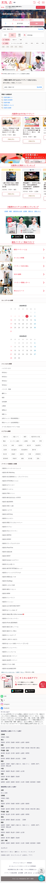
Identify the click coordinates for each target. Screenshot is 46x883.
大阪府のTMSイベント (8, 493)
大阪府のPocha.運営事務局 (9, 622)
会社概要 (20, 873)
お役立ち (24, 855)
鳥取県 (3, 771)
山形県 (22, 742)
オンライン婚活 (14, 441)
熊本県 (18, 782)
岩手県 (8, 742)
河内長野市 (24, 449)
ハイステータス (6, 368)
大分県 (22, 782)
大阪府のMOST (6, 556)
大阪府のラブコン (7, 526)
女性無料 (4, 401)
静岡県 (8, 758)
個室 (3, 397)
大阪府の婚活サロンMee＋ (9, 631)
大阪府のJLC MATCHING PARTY (11, 606)
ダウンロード (40, 7)
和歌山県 (8, 766)
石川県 (13, 753)
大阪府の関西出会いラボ (9, 576)
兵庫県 (33, 764)
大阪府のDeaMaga (7, 581)
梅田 (21, 39)
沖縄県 (38, 782)
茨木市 (5, 454)
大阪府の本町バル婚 (7, 506)
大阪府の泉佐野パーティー (9, 660)
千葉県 (22, 748)
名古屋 (18, 758)
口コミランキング (16, 855)
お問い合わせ (28, 873)
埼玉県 (18, 748)
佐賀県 (8, 782)
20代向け (4, 372)
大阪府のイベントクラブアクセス (11, 572)
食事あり (4, 410)
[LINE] (23, 696)
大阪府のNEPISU (6, 535)
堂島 (38, 458)
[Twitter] (23, 700)
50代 (43, 43)
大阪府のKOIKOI (6, 539)
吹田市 (20, 445)
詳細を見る (11, 139)
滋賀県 (3, 764)
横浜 (38, 748)
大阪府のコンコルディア (9, 635)
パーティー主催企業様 (10, 873)
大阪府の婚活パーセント (9, 589)
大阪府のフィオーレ (7, 489)
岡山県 (13, 771)
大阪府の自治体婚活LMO (9, 668)
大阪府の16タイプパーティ (9, 531)
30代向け (4, 376)
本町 (12, 445)
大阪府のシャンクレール (9, 652)
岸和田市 (38, 454)
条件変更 (41, 29)
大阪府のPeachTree (7, 547)
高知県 (18, 776)
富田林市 (5, 458)
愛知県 (13, 758)
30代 (32, 43)
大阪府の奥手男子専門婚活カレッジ (12, 568)
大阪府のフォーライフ (8, 597)
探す (37, 23)
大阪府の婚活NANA (7, 501)
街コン (12, 851)
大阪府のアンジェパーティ (9, 647)
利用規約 (29, 863)
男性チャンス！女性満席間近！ (11, 422)
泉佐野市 (38, 445)
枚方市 (29, 445)
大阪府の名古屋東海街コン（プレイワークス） (15, 476)
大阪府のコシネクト (7, 518)
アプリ (30, 855)
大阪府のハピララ (7, 510)
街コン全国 (4, 793)
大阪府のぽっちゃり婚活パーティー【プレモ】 (15, 643)
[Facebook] (23, 708)
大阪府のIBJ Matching (8, 472)
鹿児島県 (32, 782)
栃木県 (8, 748)
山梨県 (22, 753)
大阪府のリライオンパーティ (10, 618)
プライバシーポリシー (19, 863)
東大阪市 (14, 449)
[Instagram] (23, 704)
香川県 (8, 776)
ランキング (31, 851)
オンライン (24, 851)
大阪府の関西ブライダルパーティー (12, 522)
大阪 (14, 2)
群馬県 (13, 748)
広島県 (18, 771)
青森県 (3, 742)
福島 (22, 458)
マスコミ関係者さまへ (30, 869)
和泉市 (15, 458)
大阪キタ (14, 39)
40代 (37, 43)
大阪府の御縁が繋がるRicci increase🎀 (13, 614)
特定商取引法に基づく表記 (15, 869)
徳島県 (3, 776)
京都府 (8, 764)
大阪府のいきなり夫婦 (8, 585)
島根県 (8, 771)
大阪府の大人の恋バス (8, 564)
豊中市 (34, 449)
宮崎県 (27, 782)
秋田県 (18, 742)
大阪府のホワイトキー (8, 485)
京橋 (33, 441)
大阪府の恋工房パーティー (9, 656)
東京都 (27, 748)
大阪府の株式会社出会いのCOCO (11, 497)
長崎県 (13, 782)
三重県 (24, 758)
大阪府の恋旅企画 (7, 551)
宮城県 (13, 742)
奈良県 (3, 766)
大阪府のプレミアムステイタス (11, 543)
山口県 (22, 771)
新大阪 (30, 458)
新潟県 (3, 753)
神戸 (37, 764)
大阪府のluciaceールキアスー (10, 560)
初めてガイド (5, 851)
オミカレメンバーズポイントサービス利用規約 (22, 866)
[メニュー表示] (43, 2)
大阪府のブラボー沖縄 (8, 664)
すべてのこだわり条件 (16, 43)
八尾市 (5, 449)
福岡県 (3, 782)
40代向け (4, 381)
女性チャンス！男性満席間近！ (11, 418)
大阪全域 (6, 40)
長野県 (27, 753)
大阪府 (6, 211)
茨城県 (3, 748)
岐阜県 (3, 758)
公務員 (5, 43)
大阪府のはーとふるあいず (9, 610)
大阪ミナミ (37, 211)
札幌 (7, 737)
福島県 (27, 742)
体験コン (4, 414)
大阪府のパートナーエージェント (11, 468)
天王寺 (5, 445)
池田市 (22, 454)
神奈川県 (32, 748)
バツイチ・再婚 (6, 389)
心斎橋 (25, 211)
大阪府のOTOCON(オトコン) (10, 481)
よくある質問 (37, 873)
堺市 (40, 441)
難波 (4, 441)
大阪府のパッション (7, 602)
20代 (26, 43)
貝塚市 (13, 454)
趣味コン (4, 393)
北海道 (3, 737)
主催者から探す (5, 855)
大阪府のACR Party (7, 514)
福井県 (18, 753)
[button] (34, 2)
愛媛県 (13, 776)
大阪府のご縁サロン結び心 (9, 639)
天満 (29, 454)
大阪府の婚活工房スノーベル (10, 627)
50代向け (4, 385)
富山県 (8, 753)
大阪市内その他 (17, 211)
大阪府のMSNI (6, 593)
